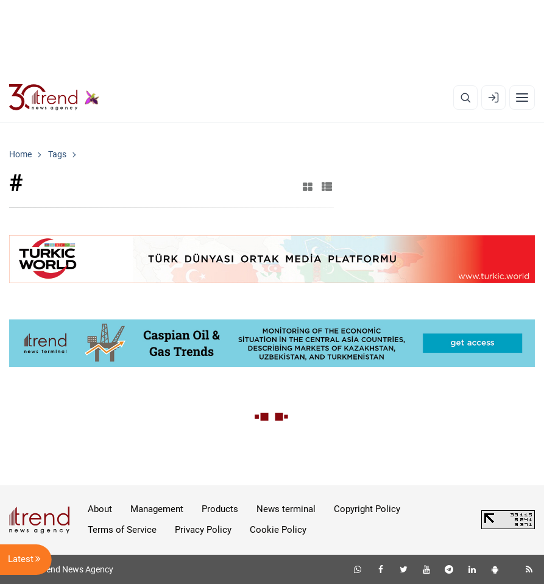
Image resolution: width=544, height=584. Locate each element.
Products (220, 509)
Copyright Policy (367, 509)
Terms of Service (122, 529)
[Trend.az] (54, 97)
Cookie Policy (278, 529)
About (100, 509)
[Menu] (522, 97)
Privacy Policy (203, 529)
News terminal (286, 509)
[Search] (465, 97)
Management (156, 509)
